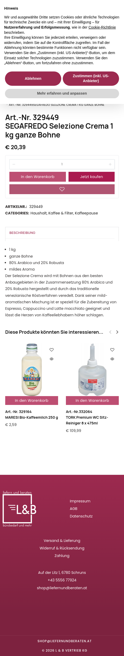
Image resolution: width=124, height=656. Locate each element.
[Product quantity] (62, 164)
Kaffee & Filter (60, 213)
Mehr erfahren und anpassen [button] (62, 93)
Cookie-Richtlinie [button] (102, 27)
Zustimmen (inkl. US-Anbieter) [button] (91, 78)
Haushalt (38, 213)
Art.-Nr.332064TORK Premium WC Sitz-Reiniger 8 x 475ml (87, 417)
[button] (117, 332)
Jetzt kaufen (91, 176)
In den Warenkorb (37, 176)
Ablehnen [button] (33, 78)
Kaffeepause (86, 213)
